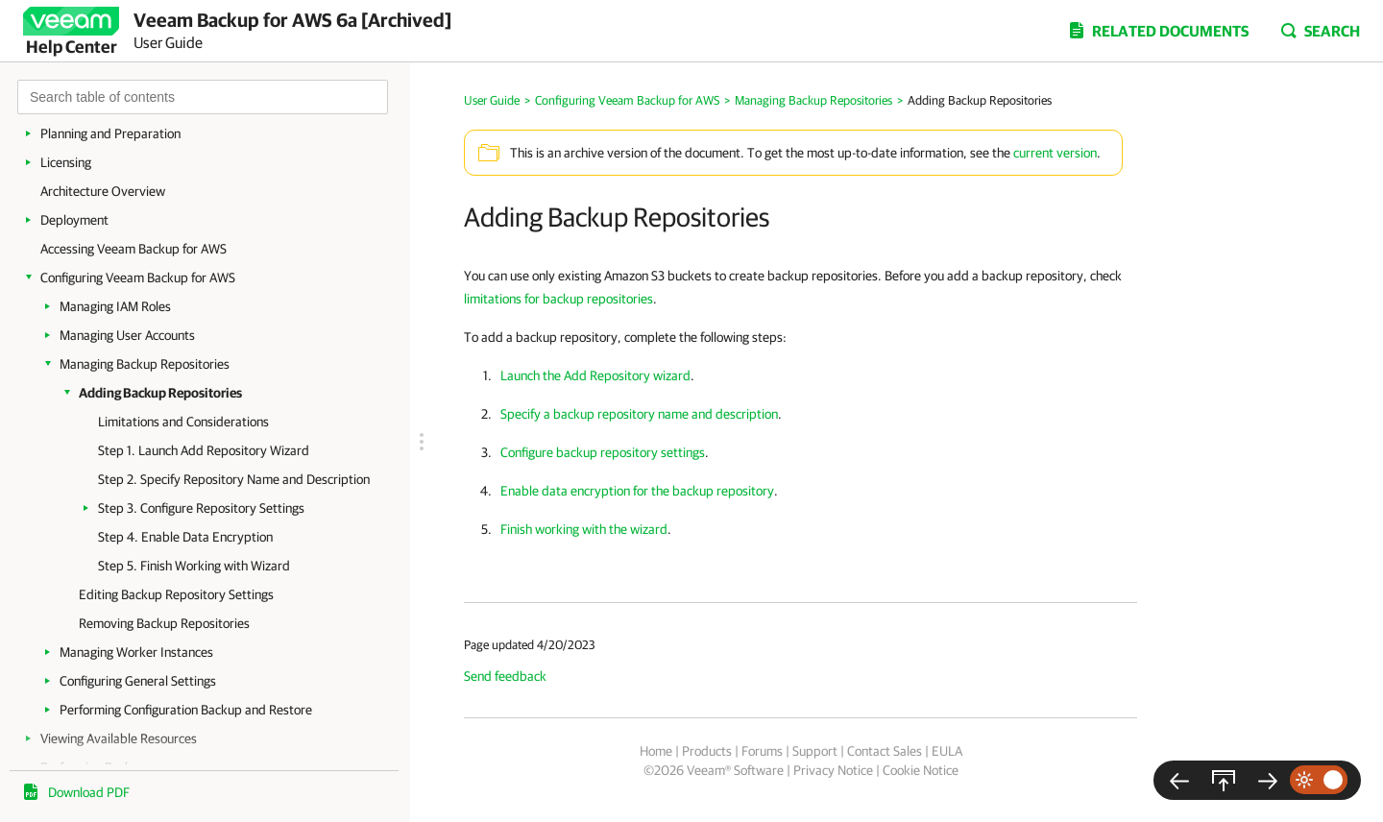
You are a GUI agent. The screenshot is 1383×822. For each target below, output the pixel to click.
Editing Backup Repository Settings (176, 594)
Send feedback (505, 676)
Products (707, 751)
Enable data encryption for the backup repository (637, 490)
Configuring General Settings (138, 681)
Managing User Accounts (127, 335)
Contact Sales (884, 751)
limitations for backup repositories (558, 298)
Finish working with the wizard (583, 529)
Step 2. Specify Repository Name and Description (234, 479)
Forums (762, 751)
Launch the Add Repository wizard (595, 375)
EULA (947, 751)
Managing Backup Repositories (145, 364)
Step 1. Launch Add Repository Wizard (203, 450)
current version (1055, 152)
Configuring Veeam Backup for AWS (137, 277)
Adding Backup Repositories (160, 392)
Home (656, 751)
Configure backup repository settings (602, 452)
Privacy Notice (833, 770)
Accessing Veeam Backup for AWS (133, 248)
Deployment (74, 220)
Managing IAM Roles (115, 306)
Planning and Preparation (110, 133)
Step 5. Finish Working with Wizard (194, 565)
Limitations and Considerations (183, 421)
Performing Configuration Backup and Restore (186, 709)
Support (814, 751)
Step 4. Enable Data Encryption (185, 536)
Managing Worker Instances (136, 652)
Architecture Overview (102, 191)
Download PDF (89, 792)
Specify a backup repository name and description (639, 414)
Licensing (65, 162)
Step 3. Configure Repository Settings (201, 508)
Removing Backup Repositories (164, 623)
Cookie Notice (920, 770)
